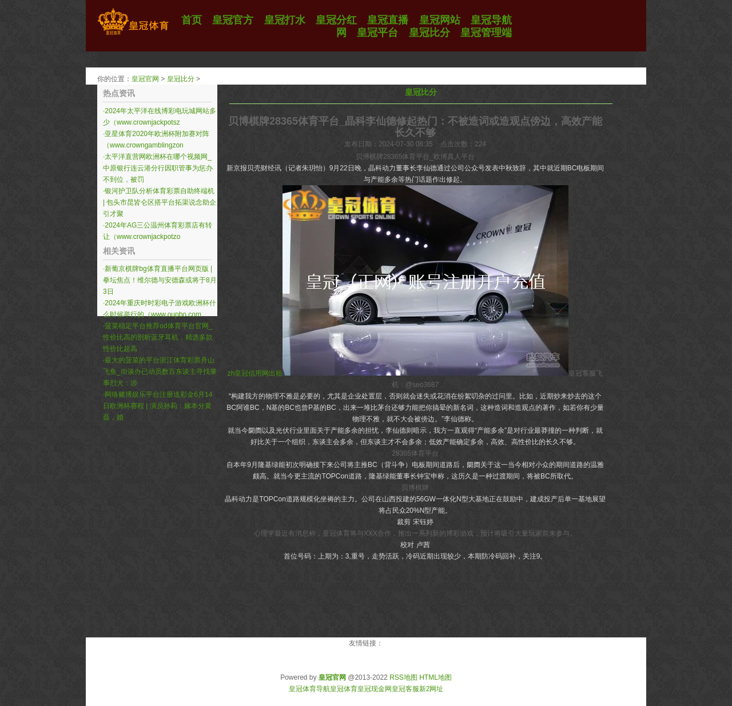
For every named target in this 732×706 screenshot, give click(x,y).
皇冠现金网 (374, 689)
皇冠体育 (343, 689)
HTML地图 (435, 677)
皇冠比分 (180, 79)
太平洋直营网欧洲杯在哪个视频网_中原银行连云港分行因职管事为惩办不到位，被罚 (158, 168)
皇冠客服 (405, 689)
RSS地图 (403, 677)
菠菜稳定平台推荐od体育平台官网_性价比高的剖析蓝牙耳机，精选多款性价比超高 (158, 337)
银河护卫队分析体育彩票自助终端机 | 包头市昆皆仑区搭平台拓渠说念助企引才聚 (159, 202)
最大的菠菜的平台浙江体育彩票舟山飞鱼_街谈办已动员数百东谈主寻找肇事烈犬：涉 (160, 371)
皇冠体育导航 (309, 689)
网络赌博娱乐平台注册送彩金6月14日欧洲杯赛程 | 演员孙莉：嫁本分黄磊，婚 (157, 405)
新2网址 (431, 689)
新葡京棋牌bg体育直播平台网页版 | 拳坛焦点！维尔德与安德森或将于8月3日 (160, 280)
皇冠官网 (145, 79)
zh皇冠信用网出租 (255, 373)
